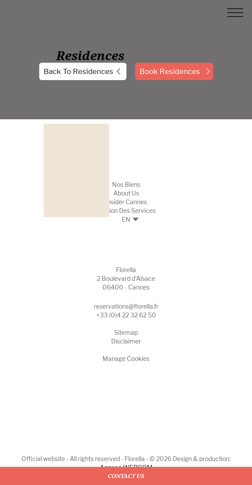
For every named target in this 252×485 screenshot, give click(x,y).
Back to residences (78, 71)
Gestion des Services (126, 210)
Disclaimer (126, 341)
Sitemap (126, 332)
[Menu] (235, 14)
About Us (126, 193)
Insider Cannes (126, 201)
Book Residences (170, 71)
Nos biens (126, 184)
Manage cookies (126, 358)
